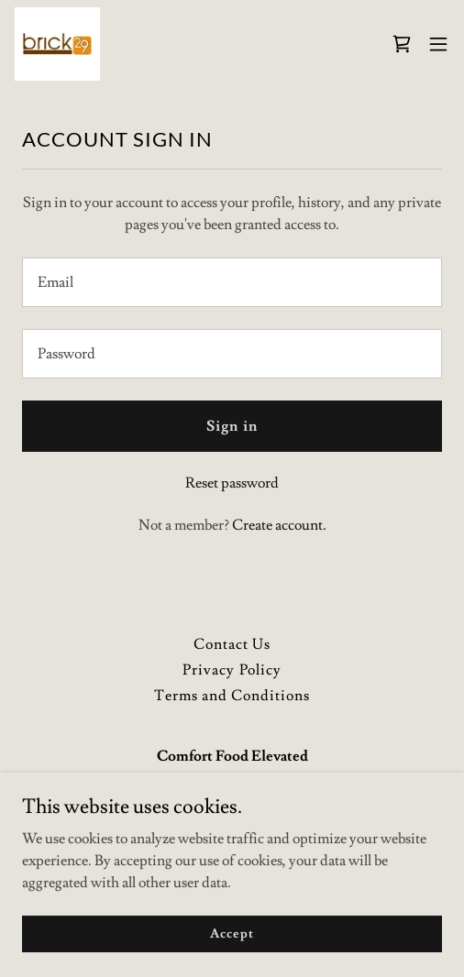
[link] (57, 44)
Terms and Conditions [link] (232, 695)
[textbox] (232, 282)
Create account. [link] (279, 525)
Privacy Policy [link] (231, 670)
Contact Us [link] (232, 644)
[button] (438, 44)
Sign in (231, 426)
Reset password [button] (232, 483)
